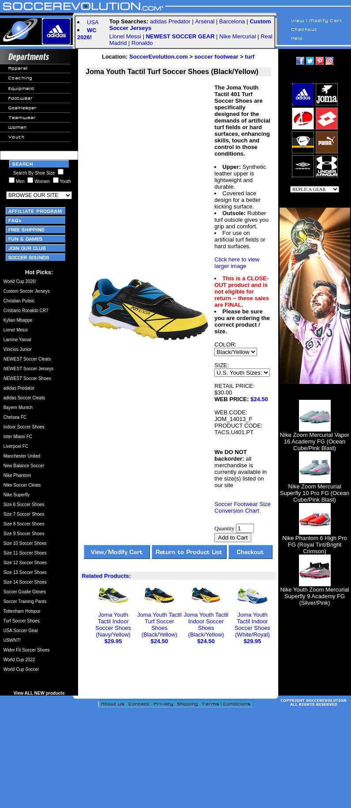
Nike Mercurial (237, 36)
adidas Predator (170, 21)
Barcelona (232, 21)
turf (249, 56)
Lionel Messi (125, 36)
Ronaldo (142, 43)
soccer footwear (216, 56)
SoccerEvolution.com (158, 56)
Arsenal (204, 21)
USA (93, 22)
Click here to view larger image (236, 262)
